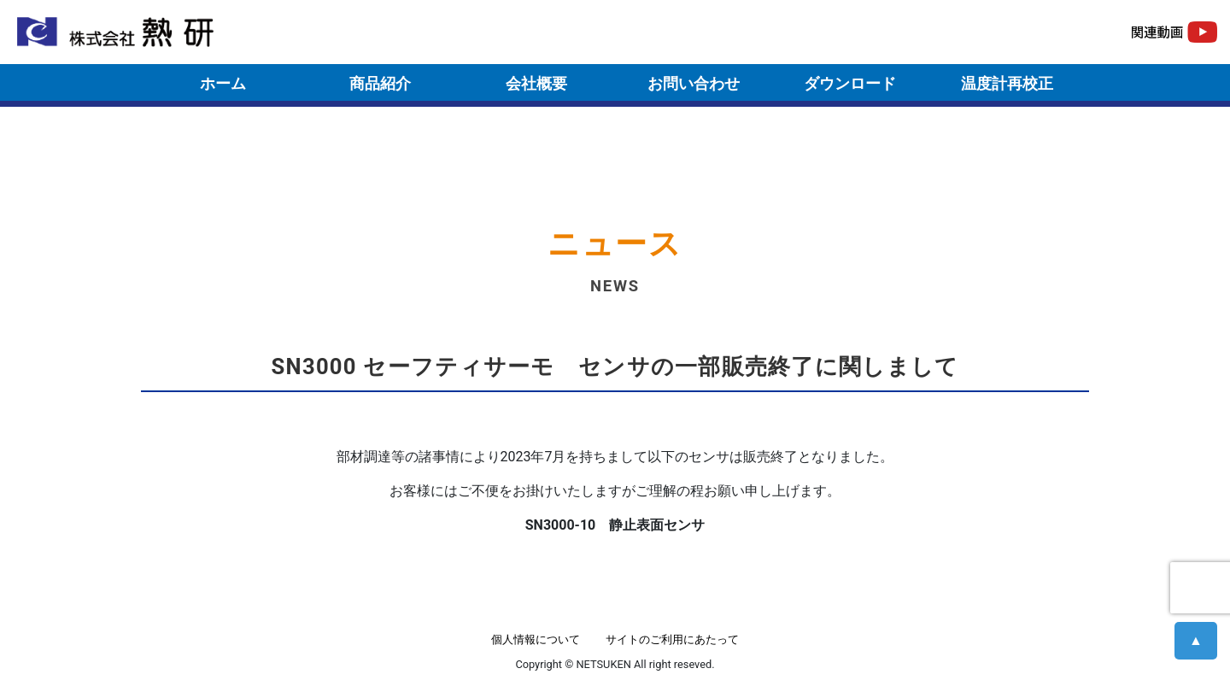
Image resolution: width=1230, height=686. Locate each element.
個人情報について (535, 639)
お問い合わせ (693, 83)
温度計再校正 (1007, 83)
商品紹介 (380, 83)
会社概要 (536, 83)
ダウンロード (850, 83)
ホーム (223, 83)
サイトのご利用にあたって (672, 639)
